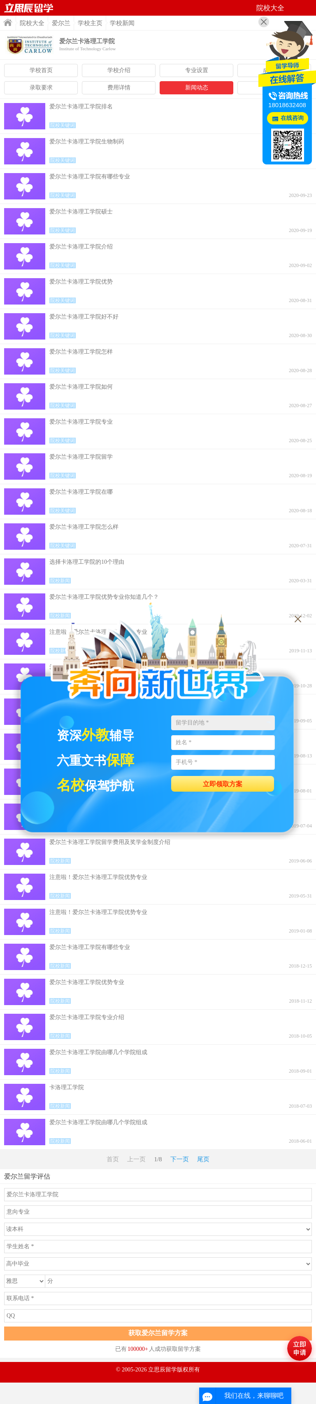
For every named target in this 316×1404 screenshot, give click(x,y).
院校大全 (32, 23)
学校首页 (41, 70)
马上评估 (299, 1348)
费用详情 (118, 87)
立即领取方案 (222, 784)
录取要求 (41, 87)
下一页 (179, 1159)
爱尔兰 (61, 23)
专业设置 (196, 70)
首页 (28, 7)
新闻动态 (196, 87)
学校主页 (90, 23)
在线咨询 (292, 118)
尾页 (203, 1159)
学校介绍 (118, 70)
